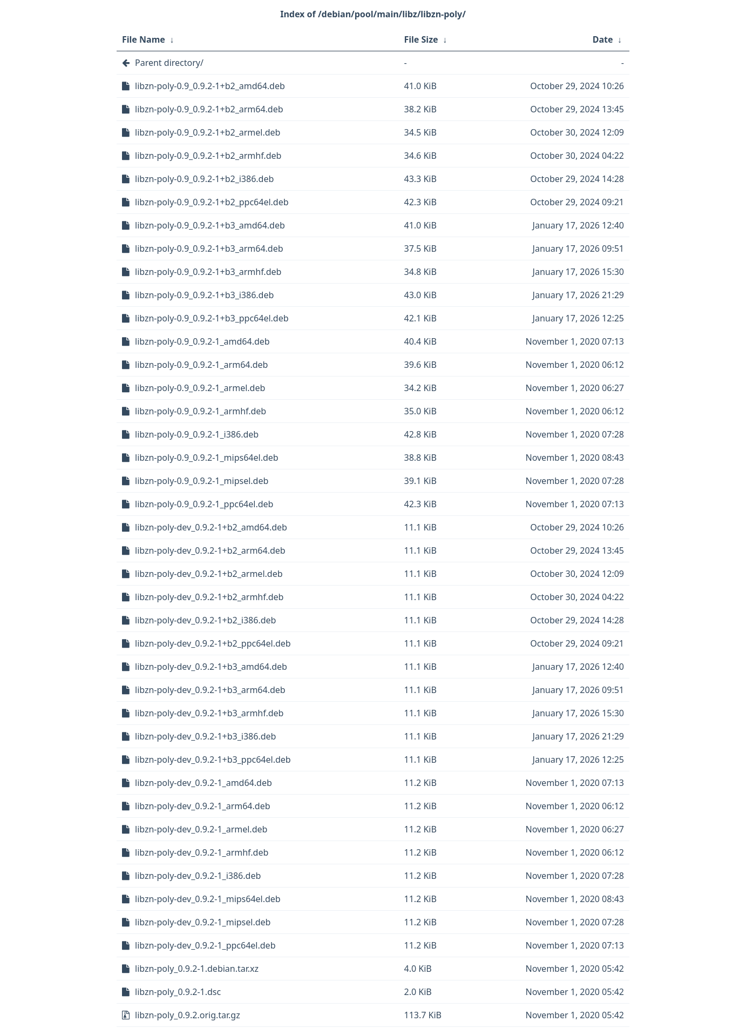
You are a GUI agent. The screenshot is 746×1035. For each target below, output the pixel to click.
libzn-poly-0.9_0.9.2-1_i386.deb (197, 434)
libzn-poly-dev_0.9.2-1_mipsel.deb (202, 922)
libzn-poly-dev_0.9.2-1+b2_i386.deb (205, 620)
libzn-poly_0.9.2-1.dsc (178, 992)
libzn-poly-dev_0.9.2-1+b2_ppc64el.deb (213, 643)
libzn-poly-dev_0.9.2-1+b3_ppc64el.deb (213, 759)
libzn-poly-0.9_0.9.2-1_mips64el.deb (207, 457)
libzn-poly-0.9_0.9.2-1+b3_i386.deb (204, 295)
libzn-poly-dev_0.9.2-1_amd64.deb (203, 783)
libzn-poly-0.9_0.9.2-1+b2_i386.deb (204, 179)
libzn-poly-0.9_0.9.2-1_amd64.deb (202, 341)
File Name (143, 39)
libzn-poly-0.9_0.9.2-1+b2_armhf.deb (208, 156)
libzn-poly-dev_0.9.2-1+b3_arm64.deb (210, 690)
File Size (421, 39)
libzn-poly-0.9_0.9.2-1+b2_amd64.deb (210, 86)
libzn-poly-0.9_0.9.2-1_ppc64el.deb (204, 504)
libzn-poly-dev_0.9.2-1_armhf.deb (201, 852)
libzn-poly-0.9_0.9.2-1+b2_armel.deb (207, 132)
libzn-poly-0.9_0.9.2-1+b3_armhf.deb (208, 272)
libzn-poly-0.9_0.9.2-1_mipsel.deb (201, 481)
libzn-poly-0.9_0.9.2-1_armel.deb (200, 388)
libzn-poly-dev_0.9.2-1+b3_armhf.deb (209, 713)
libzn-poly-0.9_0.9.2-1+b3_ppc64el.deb (212, 318)
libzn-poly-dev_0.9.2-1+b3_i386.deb (205, 736)
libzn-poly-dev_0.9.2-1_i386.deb (198, 876)
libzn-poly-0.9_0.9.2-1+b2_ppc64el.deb (212, 202)
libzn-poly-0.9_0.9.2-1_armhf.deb (200, 411)
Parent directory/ (169, 63)
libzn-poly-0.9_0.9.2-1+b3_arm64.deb (209, 248)
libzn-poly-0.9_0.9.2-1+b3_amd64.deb (210, 225)
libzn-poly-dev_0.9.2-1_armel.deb (201, 829)
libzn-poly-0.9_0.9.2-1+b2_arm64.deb (209, 109)
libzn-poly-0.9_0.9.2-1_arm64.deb (201, 365)
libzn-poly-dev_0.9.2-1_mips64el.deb (208, 899)
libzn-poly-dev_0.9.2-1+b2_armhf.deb (209, 597)
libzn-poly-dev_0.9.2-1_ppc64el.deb (205, 945)
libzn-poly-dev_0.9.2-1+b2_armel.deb (209, 574)
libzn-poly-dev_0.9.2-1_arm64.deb (202, 806)
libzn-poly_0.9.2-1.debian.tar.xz (197, 968)
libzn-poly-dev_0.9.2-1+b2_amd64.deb (211, 527)
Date (603, 39)
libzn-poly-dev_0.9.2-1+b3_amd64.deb (211, 667)
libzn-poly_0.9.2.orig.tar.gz (187, 1015)
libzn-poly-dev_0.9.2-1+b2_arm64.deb (210, 550)
